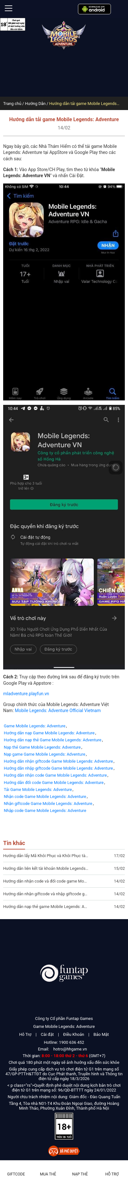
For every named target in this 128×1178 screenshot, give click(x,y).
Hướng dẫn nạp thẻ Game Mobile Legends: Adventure (52, 740)
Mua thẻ (48, 1174)
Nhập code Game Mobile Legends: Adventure (45, 810)
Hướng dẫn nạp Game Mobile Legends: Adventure (49, 733)
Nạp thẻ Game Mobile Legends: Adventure (42, 747)
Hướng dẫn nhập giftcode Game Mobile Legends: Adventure (58, 768)
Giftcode (16, 1174)
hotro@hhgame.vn (70, 1049)
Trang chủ (12, 103)
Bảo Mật (101, 1034)
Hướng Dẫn (35, 103)
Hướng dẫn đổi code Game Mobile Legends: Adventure (54, 782)
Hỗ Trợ (25, 1034)
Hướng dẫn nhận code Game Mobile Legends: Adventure (55, 775)
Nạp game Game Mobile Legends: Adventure (44, 754)
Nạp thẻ (80, 1174)
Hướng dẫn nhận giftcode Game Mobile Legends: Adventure (58, 761)
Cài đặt (47, 1034)
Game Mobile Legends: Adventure (34, 726)
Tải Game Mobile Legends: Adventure (38, 789)
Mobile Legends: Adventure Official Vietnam (58, 710)
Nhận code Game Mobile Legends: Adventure (45, 796)
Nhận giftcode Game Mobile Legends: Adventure (48, 803)
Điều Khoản (73, 1034)
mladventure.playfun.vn (26, 693)
